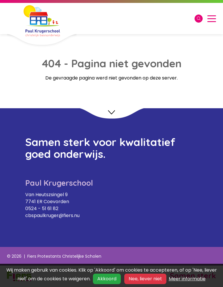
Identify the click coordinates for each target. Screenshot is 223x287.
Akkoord (106, 278)
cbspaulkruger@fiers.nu (52, 215)
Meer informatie (187, 278)
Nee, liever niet (145, 278)
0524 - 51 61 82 (41, 208)
